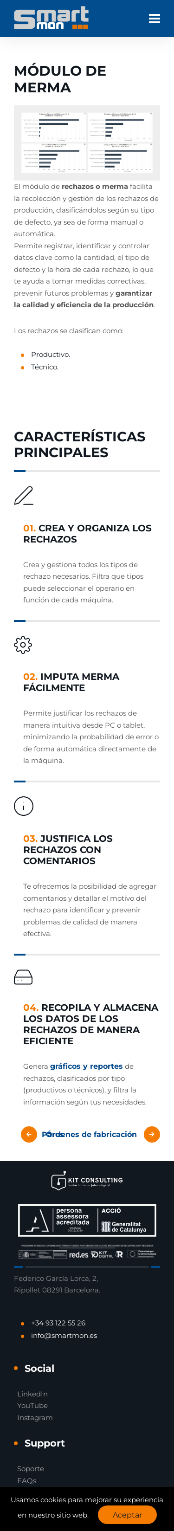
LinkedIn (32, 1393)
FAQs (26, 1480)
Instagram (35, 1417)
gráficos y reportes (86, 1066)
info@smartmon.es (64, 1335)
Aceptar (127, 1515)
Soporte (30, 1468)
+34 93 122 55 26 (58, 1322)
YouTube (32, 1405)
